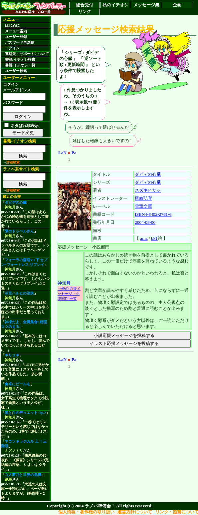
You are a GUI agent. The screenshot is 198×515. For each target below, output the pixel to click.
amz (143, 238)
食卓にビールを (17, 384)
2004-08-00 (145, 222)
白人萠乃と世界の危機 (23, 475)
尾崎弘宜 (143, 198)
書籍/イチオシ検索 (20, 59)
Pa (74, 152)
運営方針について (134, 511)
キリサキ (12, 355)
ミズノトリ (14, 451)
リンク (84, 11)
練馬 (8, 479)
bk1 (154, 238)
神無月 (10, 207)
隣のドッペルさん (19, 231)
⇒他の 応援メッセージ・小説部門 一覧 (69, 294)
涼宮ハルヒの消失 (19, 293)
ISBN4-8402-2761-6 (153, 214)
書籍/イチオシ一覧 (20, 65)
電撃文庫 (143, 206)
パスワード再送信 (19, 42)
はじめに (12, 25)
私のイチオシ (115, 4)
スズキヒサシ (148, 190)
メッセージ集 (146, 4)
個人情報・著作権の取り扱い (86, 511)
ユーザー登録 (16, 37)
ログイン (12, 48)
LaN (62, 152)
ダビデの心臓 (16, 202)
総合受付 (84, 4)
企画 (177, 4)
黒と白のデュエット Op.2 (25, 413)
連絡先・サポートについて (27, 54)
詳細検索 (13, 162)
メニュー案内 (16, 31)
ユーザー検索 (16, 71)
